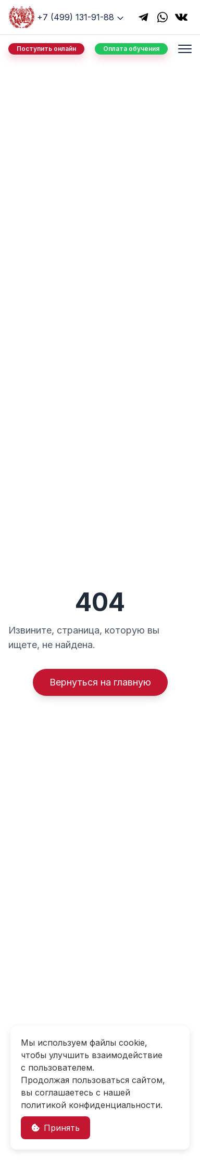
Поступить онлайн (46, 48)
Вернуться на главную (100, 682)
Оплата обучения (131, 48)
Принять (55, 1128)
